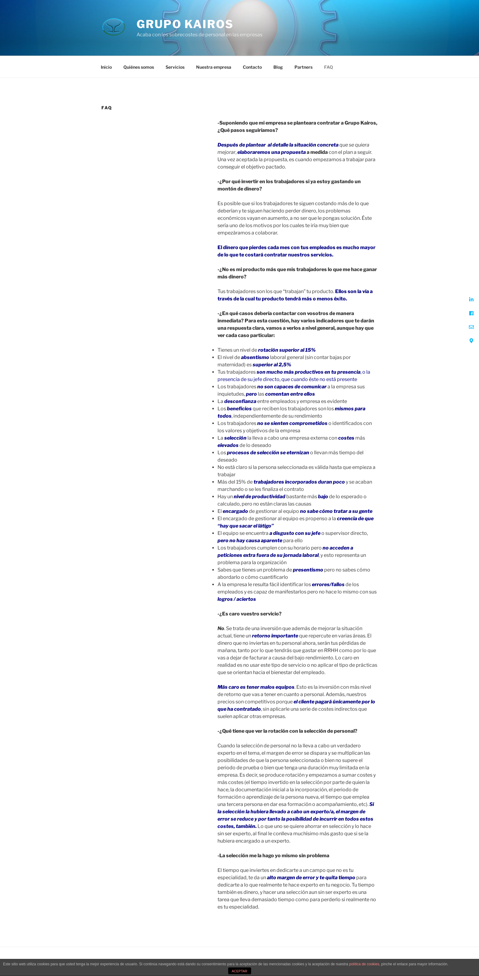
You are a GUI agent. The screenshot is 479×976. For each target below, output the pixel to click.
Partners (303, 67)
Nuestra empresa (213, 67)
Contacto (252, 67)
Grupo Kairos (185, 24)
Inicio (106, 67)
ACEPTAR (239, 971)
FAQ (328, 67)
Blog (278, 67)
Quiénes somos (138, 67)
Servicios (175, 67)
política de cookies (364, 964)
